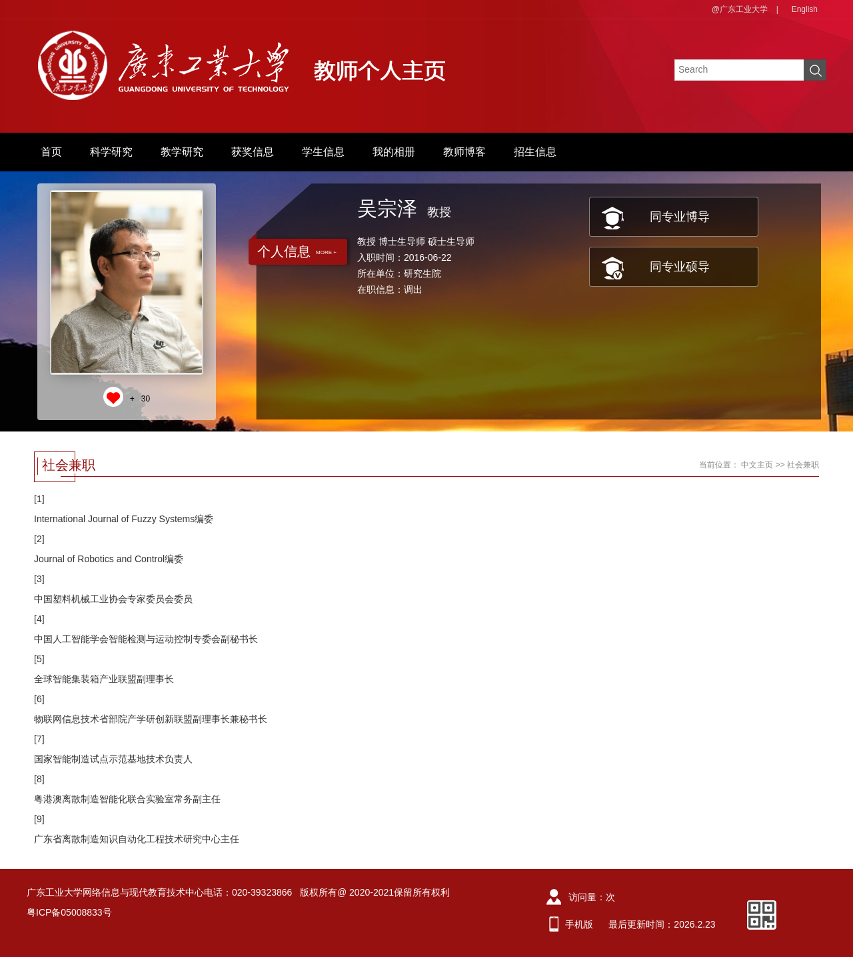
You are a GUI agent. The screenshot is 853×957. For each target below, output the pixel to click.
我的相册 (394, 151)
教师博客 (464, 151)
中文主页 (757, 464)
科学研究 (111, 151)
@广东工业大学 (740, 9)
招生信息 (535, 151)
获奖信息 (252, 151)
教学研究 (182, 151)
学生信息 (323, 151)
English (805, 9)
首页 (51, 151)
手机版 (579, 924)
